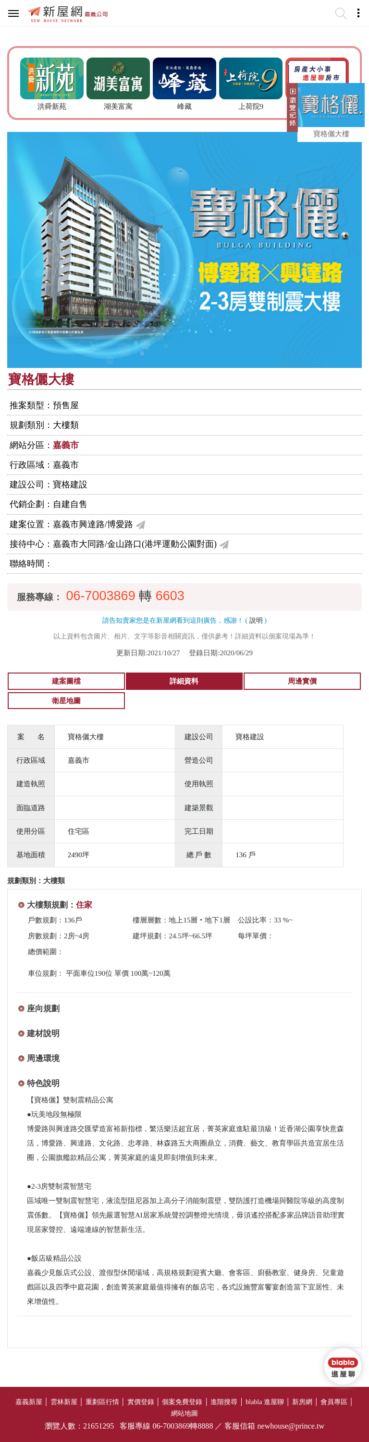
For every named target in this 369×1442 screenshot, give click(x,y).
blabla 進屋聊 (265, 1402)
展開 (291, 111)
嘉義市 (66, 445)
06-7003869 (100, 596)
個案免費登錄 (182, 1402)
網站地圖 (184, 1413)
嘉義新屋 (28, 1402)
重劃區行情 (102, 1402)
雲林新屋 (63, 1402)
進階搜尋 (223, 1402)
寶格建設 (70, 484)
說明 (256, 620)
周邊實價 (302, 681)
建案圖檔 (66, 681)
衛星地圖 (66, 701)
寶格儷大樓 (331, 134)
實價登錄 (140, 1402)
